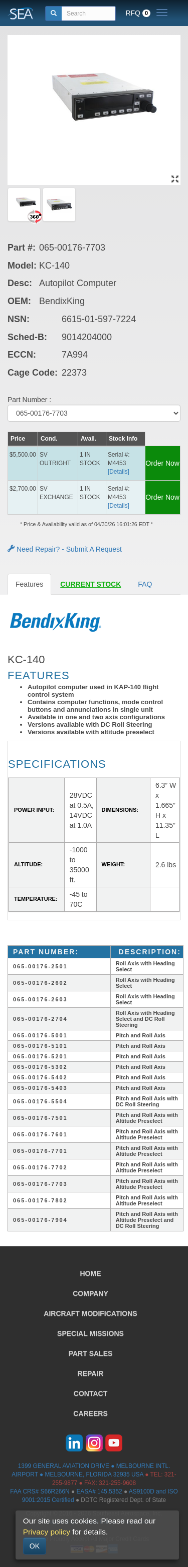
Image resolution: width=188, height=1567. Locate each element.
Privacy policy (46, 1531)
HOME (90, 1273)
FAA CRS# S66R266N (39, 1491)
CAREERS (90, 1413)
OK (35, 1546)
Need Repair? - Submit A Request (65, 549)
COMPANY (90, 1293)
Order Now (162, 463)
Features (29, 584)
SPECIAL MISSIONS (90, 1333)
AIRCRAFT (90, 1313)
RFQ (137, 13)
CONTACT (90, 1393)
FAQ (145, 584)
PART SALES (91, 1353)
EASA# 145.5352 (99, 1491)
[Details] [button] (118, 471)
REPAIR (91, 1373)
